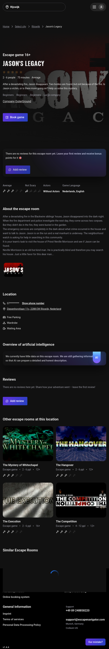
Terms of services (13, 619)
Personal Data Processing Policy (22, 624)
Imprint (7, 613)
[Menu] (98, 7)
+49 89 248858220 (77, 610)
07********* (13, 303)
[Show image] (13, 270)
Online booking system (16, 597)
